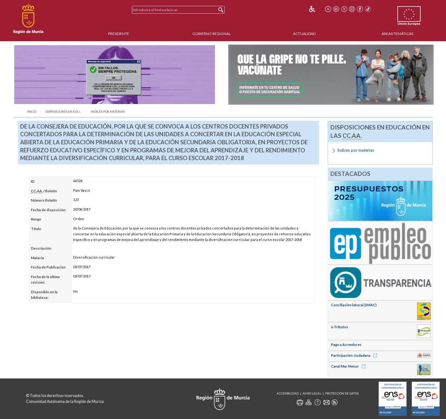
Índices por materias (108, 111)
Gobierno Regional (211, 33)
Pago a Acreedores (346, 345)
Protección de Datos (342, 393)
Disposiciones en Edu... (63, 111)
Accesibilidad (288, 393)
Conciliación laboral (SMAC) (354, 305)
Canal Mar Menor (349, 366)
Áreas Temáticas (397, 33)
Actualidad (304, 33)
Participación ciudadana (355, 355)
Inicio (31, 111)
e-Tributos (339, 327)
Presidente (118, 33)
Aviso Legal (312, 393)
